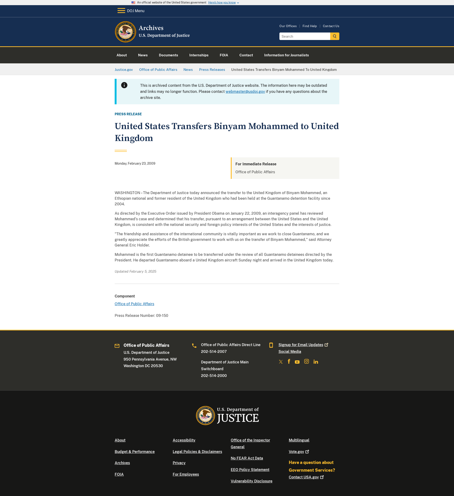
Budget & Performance (135, 451)
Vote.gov (299, 451)
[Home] (153, 40)
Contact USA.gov (307, 477)
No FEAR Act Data (247, 458)
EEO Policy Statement (250, 469)
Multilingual (299, 440)
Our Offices (288, 26)
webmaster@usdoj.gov (245, 91)
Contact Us (331, 26)
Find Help (310, 26)
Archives (122, 463)
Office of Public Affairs (134, 304)
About (120, 440)
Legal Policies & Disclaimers (197, 451)
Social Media (289, 351)
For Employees (186, 474)
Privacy (179, 463)
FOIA (119, 474)
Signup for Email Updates (303, 345)
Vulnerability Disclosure (251, 481)
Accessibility (184, 440)
